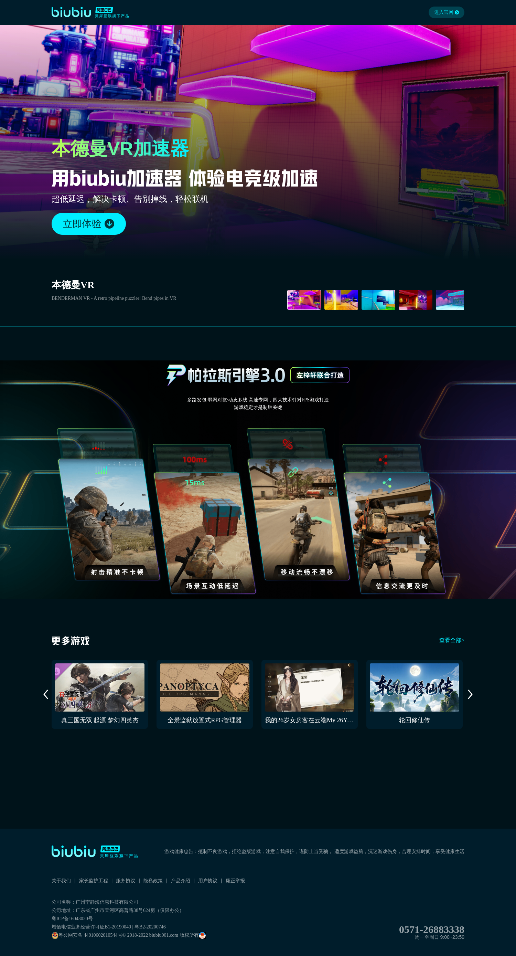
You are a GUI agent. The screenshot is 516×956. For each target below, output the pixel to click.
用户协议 (207, 880)
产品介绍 (180, 880)
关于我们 (61, 880)
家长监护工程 (93, 880)
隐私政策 (153, 880)
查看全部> (451, 640)
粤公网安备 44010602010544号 (87, 935)
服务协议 (125, 880)
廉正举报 (235, 880)
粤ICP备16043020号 (72, 918)
